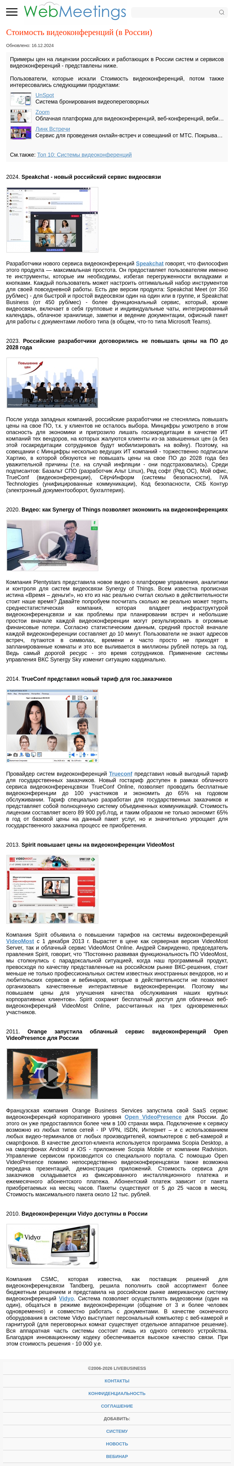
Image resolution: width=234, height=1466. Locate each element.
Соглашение (117, 1406)
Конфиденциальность (117, 1393)
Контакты (117, 1380)
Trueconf (120, 774)
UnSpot (45, 95)
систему (117, 1431)
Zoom (43, 112)
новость (117, 1443)
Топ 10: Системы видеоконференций (84, 155)
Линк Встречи (53, 129)
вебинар (117, 1456)
